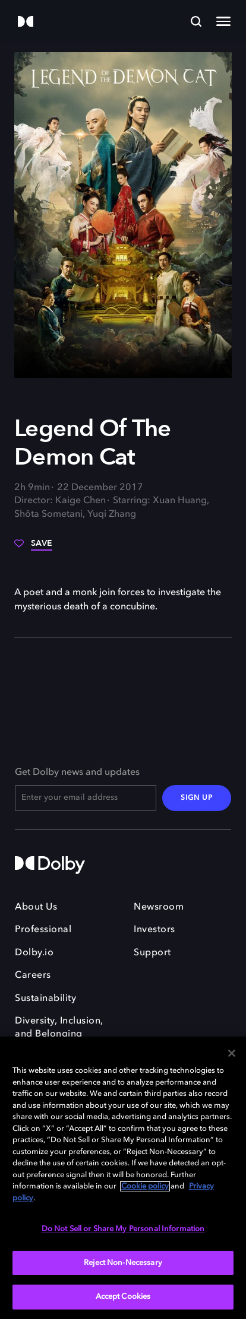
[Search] (196, 21)
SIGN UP (197, 798)
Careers (33, 975)
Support (152, 953)
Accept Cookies (123, 1297)
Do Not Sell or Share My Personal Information (123, 1229)
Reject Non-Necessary (123, 1263)
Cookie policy (145, 1186)
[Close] (232, 1053)
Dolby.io (34, 953)
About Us (36, 907)
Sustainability (45, 998)
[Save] (33, 547)
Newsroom (159, 907)
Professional (43, 930)
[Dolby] (25, 22)
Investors (154, 930)
